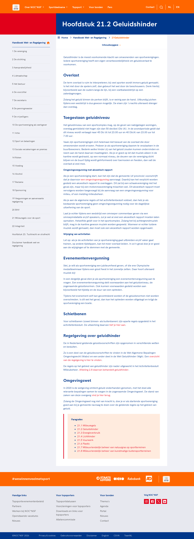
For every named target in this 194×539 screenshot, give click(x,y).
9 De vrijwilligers (20, 116)
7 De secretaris (19, 100)
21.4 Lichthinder (86, 436)
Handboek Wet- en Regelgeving (28, 42)
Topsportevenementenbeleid (28, 501)
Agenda (104, 506)
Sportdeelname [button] (57, 7)
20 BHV (16, 209)
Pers (110, 7)
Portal (103, 510)
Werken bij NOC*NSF (24, 510)
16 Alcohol (17, 173)
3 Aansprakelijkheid (21, 67)
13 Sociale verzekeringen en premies (29, 149)
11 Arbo (16, 133)
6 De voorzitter (19, 92)
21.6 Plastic (83, 443)
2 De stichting (18, 59)
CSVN (116, 535)
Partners (16, 506)
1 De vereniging (19, 51)
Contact (150, 7)
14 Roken (16, 157)
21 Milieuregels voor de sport (26, 218)
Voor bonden (96, 7)
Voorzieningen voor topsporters (73, 506)
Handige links (19, 495)
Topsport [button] (77, 7)
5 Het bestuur (18, 84)
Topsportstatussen (66, 501)
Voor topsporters (65, 495)
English (105, 535)
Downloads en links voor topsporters (69, 512)
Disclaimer (92, 535)
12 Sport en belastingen (23, 141)
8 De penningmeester (22, 108)
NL (169, 7)
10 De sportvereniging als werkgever (29, 124)
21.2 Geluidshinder (87, 429)
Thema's (104, 501)
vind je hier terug (101, 395)
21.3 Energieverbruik (88, 432)
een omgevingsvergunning (95, 179)
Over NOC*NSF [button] (33, 7)
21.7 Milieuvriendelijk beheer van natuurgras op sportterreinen (111, 447)
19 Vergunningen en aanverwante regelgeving (28, 200)
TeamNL (128, 535)
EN (177, 7)
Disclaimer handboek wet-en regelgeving (26, 244)
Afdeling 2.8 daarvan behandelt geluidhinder (103, 369)
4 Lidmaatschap (19, 75)
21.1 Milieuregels (86, 425)
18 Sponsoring (19, 190)
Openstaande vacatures (25, 515)
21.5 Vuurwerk (85, 439)
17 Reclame (17, 182)
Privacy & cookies (47, 535)
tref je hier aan (117, 324)
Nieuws (16, 520)
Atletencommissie (65, 519)
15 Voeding (17, 165)
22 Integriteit (18, 226)
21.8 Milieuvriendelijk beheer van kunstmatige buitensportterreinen (114, 450)
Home (64, 37)
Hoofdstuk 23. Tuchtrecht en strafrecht (31, 234)
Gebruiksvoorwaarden (71, 535)
